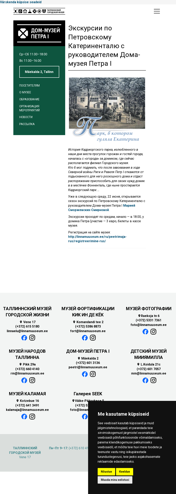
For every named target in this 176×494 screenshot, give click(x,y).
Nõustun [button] (106, 471)
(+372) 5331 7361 (148, 320)
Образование (29, 99)
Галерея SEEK (88, 393)
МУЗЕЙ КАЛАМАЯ (27, 393)
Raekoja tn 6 (148, 316)
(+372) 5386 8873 (88, 326)
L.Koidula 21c (148, 364)
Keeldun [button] (124, 471)
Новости (25, 117)
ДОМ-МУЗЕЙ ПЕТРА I (88, 351)
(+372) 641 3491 (27, 405)
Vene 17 (27, 322)
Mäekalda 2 (87, 358)
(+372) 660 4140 (27, 369)
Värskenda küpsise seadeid (20, 2)
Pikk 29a (27, 364)
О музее (25, 92)
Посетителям (29, 85)
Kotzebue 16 (27, 401)
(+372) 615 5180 (27, 326)
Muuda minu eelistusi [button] (115, 479)
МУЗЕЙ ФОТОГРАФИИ (148, 308)
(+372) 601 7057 (149, 369)
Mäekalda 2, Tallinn (39, 72)
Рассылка (27, 124)
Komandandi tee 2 (88, 322)
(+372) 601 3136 (88, 363)
